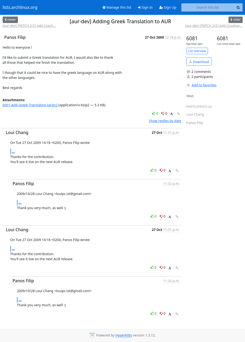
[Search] (238, 7)
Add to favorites (201, 85)
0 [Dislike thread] (164, 113)
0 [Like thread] (155, 113)
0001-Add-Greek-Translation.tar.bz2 (30, 105)
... (13, 151)
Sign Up (167, 7)
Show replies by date (165, 120)
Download (199, 61)
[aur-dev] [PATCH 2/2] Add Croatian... (213, 25)
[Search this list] (207, 7)
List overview (197, 51)
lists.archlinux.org (20, 7)
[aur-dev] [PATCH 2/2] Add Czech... (29, 25)
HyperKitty (123, 335)
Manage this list (117, 7)
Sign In (145, 7)
